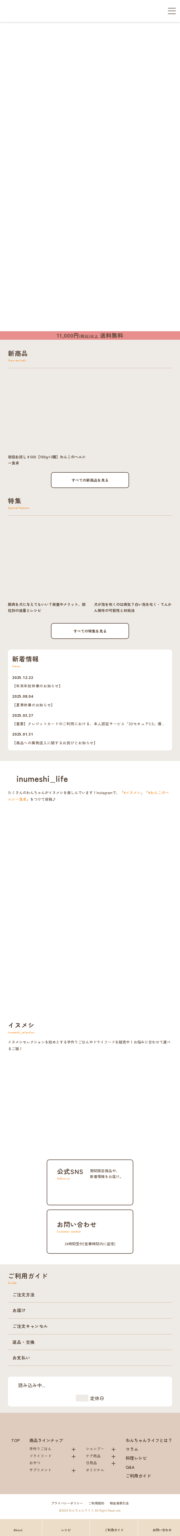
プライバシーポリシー (67, 1503)
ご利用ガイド (138, 1475)
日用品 (91, 1462)
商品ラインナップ (46, 1440)
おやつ (34, 1462)
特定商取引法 (119, 1503)
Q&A (130, 1467)
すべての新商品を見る (90, 480)
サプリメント (40, 1469)
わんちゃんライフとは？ (149, 1440)
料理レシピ (136, 1458)
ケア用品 (93, 1455)
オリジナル (95, 1469)
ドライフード (40, 1455)
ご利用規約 (96, 1503)
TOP (15, 1440)
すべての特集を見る (90, 631)
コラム (132, 1449)
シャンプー (95, 1448)
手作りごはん (40, 1448)
